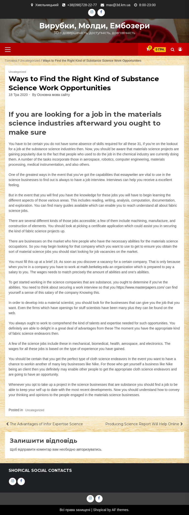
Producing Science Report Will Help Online (142, 424)
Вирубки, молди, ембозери (94, 25)
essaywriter (129, 175)
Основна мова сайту (53, 95)
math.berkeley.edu (94, 267)
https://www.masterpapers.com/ (140, 287)
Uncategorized (30, 60)
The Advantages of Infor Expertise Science (46, 424)
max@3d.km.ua (118, 5)
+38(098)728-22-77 (82, 5)
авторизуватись (88, 449)
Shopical (99, 510)
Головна (11, 60)
